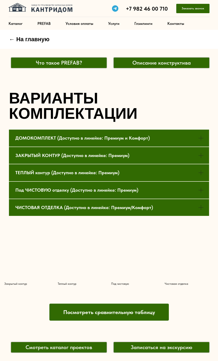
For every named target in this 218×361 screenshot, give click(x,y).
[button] (192, 8)
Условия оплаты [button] (79, 23)
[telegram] (115, 8)
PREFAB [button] (44, 23)
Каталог (16, 23)
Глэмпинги (143, 23)
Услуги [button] (113, 23)
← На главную (29, 39)
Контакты (175, 23)
